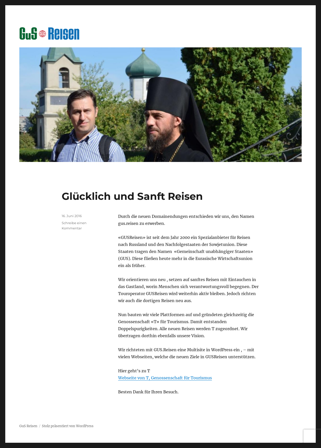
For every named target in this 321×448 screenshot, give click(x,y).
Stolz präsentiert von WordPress (68, 426)
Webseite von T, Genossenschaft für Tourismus (165, 377)
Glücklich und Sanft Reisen (132, 196)
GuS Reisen (28, 426)
